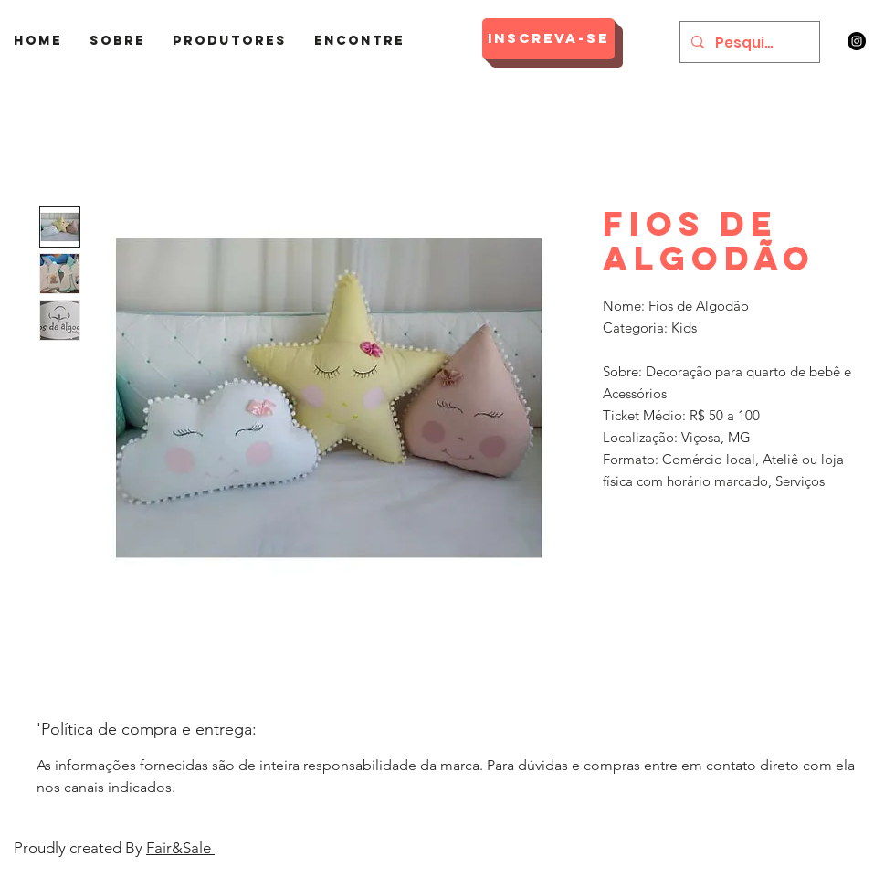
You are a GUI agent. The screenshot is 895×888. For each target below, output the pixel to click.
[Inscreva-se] (548, 38)
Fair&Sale (180, 848)
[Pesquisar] (748, 42)
